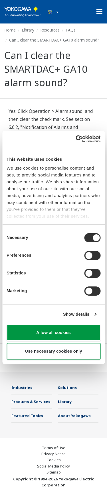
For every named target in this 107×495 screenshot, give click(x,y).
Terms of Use (53, 447)
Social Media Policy (53, 466)
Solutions (67, 387)
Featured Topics (27, 415)
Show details (76, 314)
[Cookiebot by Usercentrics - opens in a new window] (76, 139)
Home (10, 30)
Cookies (54, 459)
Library (28, 30)
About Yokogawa (74, 415)
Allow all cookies (53, 332)
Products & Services (30, 401)
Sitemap (54, 472)
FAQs (71, 30)
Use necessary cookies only (53, 351)
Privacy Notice (53, 453)
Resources (50, 30)
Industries (21, 387)
